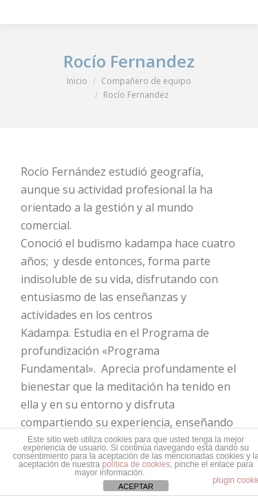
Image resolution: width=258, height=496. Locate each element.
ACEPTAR (135, 486)
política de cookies (136, 464)
